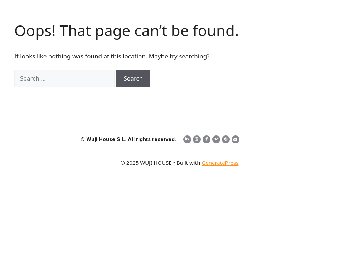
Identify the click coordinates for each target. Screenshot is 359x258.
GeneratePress (220, 162)
